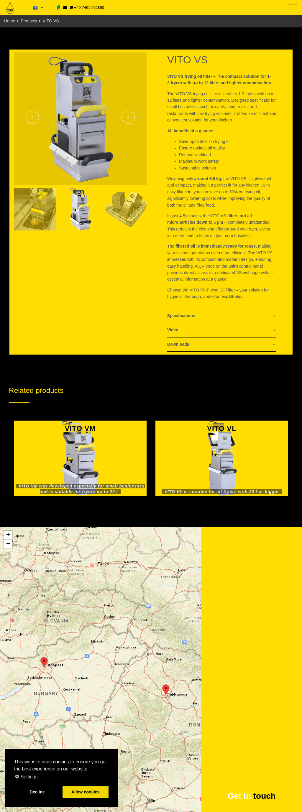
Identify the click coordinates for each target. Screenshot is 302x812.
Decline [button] (37, 792)
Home (9, 21)
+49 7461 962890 (87, 7)
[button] (44, 663)
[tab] (221, 316)
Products (29, 21)
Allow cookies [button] (85, 792)
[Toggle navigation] (292, 7)
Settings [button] (26, 776)
